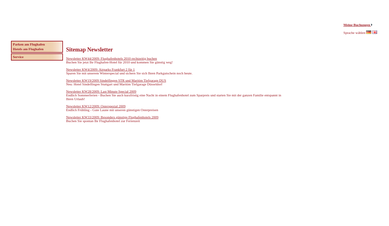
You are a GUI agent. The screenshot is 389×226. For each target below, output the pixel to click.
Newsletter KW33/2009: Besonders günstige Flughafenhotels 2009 (112, 117)
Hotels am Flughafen (28, 49)
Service (18, 57)
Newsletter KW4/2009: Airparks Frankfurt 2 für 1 (100, 69)
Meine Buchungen (357, 25)
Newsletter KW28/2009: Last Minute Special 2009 (101, 91)
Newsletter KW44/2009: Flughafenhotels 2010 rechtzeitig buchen (111, 58)
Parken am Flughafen (29, 44)
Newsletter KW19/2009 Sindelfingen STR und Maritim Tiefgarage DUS (116, 80)
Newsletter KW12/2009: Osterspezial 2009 (96, 106)
